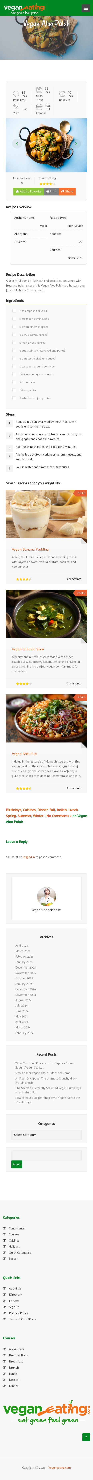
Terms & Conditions (22, 1319)
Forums (14, 1301)
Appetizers (16, 1349)
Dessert (14, 1380)
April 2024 (21, 1022)
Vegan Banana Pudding (30, 549)
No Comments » (58, 816)
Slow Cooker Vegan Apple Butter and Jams (42, 1073)
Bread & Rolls (18, 1355)
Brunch (14, 1367)
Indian (62, 810)
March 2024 (23, 1027)
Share (67, 191)
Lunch (73, 810)
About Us (15, 1288)
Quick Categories (20, 1253)
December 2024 (25, 989)
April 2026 (21, 945)
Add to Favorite (29, 191)
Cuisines (29, 810)
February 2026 (24, 956)
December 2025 (25, 967)
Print (51, 191)
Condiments (16, 1228)
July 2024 (21, 1005)
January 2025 (24, 984)
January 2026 (24, 962)
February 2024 (24, 1033)
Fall (52, 810)
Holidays (14, 1246)
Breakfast (16, 1361)
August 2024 (23, 1000)
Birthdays (13, 810)
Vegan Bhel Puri (24, 754)
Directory (15, 1294)
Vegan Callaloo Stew (28, 649)
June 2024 (22, 1011)
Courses (14, 1234)
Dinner (42, 810)
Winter (38, 816)
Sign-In (14, 1307)
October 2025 (24, 978)
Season (13, 1258)
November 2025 (25, 973)
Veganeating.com (59, 1467)
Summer (24, 816)
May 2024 (21, 1016)
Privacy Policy (18, 1313)
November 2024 (25, 995)
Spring (11, 816)
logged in (29, 857)
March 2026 (23, 951)
